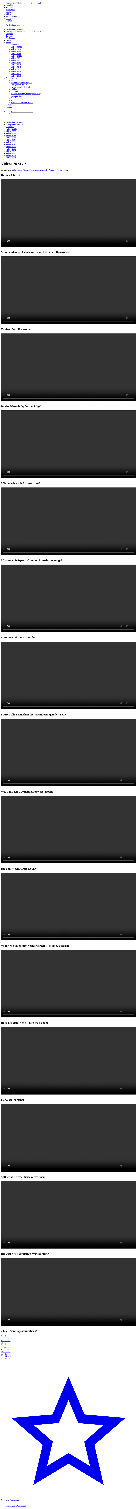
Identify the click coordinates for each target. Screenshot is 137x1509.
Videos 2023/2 (62, 170)
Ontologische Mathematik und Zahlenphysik (29, 170)
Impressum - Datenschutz (16, 1506)
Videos (52, 170)
